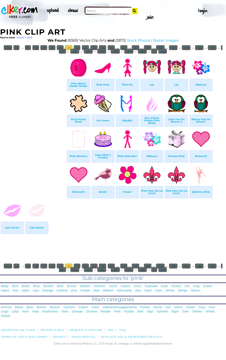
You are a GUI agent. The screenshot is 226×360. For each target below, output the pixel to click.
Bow (60, 286)
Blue (36, 286)
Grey (202, 307)
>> (154, 51)
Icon (212, 307)
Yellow (195, 290)
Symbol (162, 311)
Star (138, 290)
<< (16, 47)
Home (20, 37)
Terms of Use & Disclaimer (24, 336)
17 (44, 47)
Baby (4, 286)
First (8, 47)
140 (186, 47)
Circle (113, 286)
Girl (187, 286)
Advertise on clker (18, 330)
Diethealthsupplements (120, 307)
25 (111, 47)
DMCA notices (84, 336)
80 (147, 47)
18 (52, 47)
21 (77, 47)
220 (75, 51)
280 (115, 51)
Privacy (59, 336)
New (65, 311)
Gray (196, 286)
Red (96, 290)
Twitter (197, 311)
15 (27, 47)
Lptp (15, 311)
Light (25, 290)
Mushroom (50, 311)
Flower (176, 286)
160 (199, 47)
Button (85, 286)
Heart (5, 290)
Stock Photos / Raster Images (153, 40)
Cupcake (151, 286)
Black (25, 286)
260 (102, 51)
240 (88, 51)
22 (85, 47)
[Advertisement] (33, 122)
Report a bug (52, 330)
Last (162, 51)
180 (212, 47)
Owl (74, 290)
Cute (164, 286)
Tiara (158, 290)
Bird (15, 286)
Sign (150, 311)
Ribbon (108, 290)
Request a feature (86, 330)
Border (48, 286)
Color (137, 286)
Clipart (125, 286)
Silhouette (124, 290)
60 (135, 47)
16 (36, 47)
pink (29, 37)
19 (60, 47)
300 (129, 51)
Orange (47, 290)
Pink (117, 311)
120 (173, 47)
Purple (85, 290)
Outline (62, 290)
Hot (15, 290)
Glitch (178, 307)
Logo (4, 311)
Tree (185, 311)
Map (35, 311)
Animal (6, 307)
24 (102, 47)
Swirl (148, 290)
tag (111, 330)
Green (207, 286)
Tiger (175, 311)
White (170, 290)
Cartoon (99, 286)
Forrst (158, 307)
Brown (71, 286)
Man (25, 311)
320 (142, 51)
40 (124, 47)
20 (68, 47)
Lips (36, 290)
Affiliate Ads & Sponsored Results (131, 336)
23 (94, 47)
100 (160, 47)
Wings (182, 290)
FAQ (122, 330)
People (106, 311)
